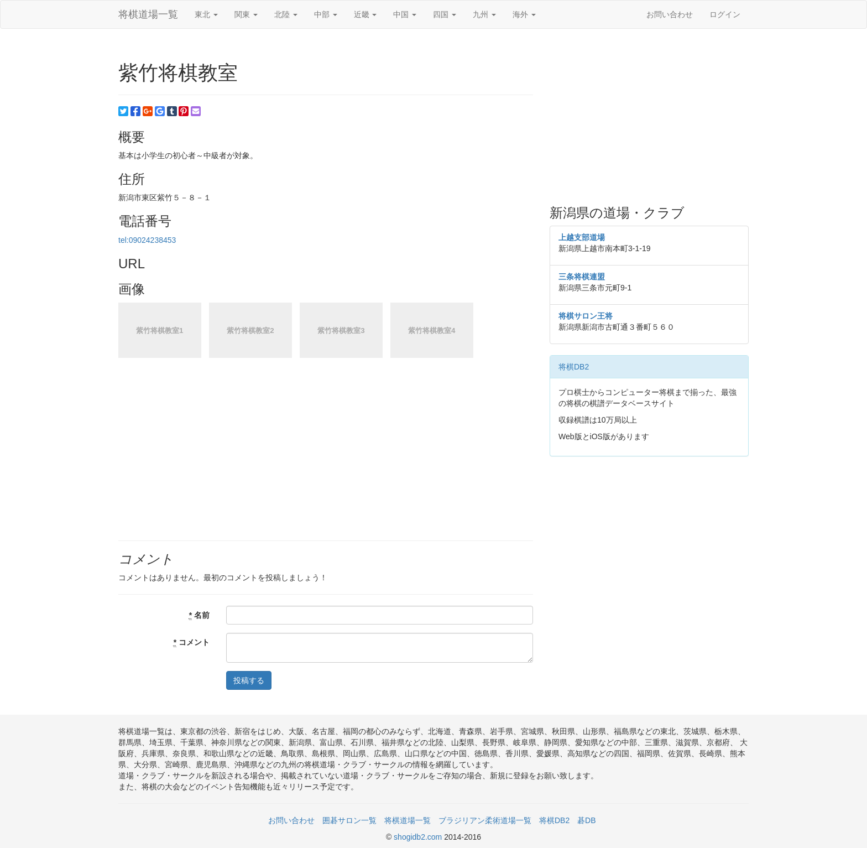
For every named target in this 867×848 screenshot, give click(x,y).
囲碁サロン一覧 (349, 820)
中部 (325, 14)
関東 (246, 14)
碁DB (586, 820)
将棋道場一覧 (148, 14)
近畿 (365, 14)
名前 (199, 615)
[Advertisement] (649, 117)
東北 (206, 14)
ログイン (724, 14)
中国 (404, 14)
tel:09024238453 (147, 240)
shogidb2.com (419, 837)
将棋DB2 (573, 366)
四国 (444, 14)
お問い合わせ (669, 14)
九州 (484, 14)
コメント (192, 642)
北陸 (285, 14)
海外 (524, 14)
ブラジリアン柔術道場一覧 (484, 820)
